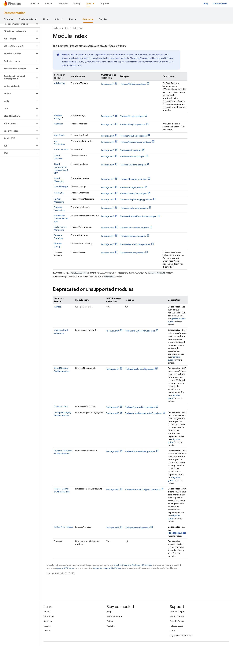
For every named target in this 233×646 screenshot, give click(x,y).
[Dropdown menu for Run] (52, 3)
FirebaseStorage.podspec (132, 187)
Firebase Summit (114, 616)
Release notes (176, 626)
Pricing (76, 3)
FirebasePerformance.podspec (134, 227)
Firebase (57, 28)
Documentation (14, 13)
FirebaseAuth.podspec (130, 150)
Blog (206, 3)
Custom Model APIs (61, 218)
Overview (9, 19)
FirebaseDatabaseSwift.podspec (140, 451)
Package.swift (107, 84)
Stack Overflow (177, 616)
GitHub (47, 630)
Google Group (177, 621)
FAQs (172, 630)
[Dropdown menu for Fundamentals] (36, 19)
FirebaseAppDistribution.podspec (135, 142)
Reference (77, 28)
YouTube (111, 626)
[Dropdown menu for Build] (39, 3)
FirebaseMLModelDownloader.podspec (138, 216)
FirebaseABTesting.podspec (133, 84)
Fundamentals (26, 19)
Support (105, 3)
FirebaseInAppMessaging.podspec (136, 199)
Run (47, 3)
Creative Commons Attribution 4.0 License (133, 565)
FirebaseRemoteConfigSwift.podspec (142, 489)
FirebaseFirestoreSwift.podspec (140, 369)
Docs (66, 28)
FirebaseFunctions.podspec (133, 164)
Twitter (110, 621)
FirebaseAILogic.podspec (132, 116)
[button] (17, 24)
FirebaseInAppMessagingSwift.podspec (143, 413)
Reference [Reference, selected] (88, 19)
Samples (103, 19)
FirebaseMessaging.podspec (133, 179)
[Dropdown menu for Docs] (94, 3)
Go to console (220, 3)
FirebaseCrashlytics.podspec (133, 193)
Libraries (47, 626)
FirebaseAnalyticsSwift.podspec (140, 330)
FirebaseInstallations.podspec (134, 208)
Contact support (177, 611)
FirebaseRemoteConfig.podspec (135, 244)
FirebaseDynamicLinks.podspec (140, 407)
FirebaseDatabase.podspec (133, 236)
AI (44, 19)
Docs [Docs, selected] (88, 3)
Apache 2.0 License (65, 568)
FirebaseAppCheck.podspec (133, 135)
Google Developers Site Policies (107, 568)
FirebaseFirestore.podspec (132, 156)
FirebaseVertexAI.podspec (137, 527)
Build (33, 3)
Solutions (63, 3)
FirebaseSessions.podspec (132, 252)
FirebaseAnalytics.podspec (132, 124)
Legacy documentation (181, 635)
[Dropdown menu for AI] (48, 19)
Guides (47, 611)
